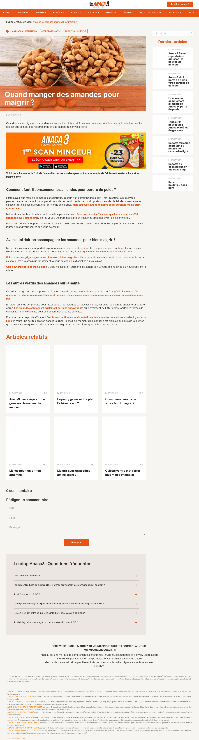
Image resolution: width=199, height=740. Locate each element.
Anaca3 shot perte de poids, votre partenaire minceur (178, 81)
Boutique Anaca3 (180, 4)
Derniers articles (172, 42)
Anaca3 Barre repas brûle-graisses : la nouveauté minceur (27, 401)
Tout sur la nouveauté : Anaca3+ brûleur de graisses (179, 126)
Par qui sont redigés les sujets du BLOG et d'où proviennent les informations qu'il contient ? (59, 583)
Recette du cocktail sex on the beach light (177, 167)
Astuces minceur (51, 31)
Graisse (110, 13)
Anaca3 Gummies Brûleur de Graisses (25, 705)
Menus (127, 13)
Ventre (75, 13)
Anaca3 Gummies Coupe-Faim (20, 710)
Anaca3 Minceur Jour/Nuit (20, 715)
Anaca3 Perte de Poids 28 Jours (22, 728)
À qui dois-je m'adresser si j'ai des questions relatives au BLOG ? (46, 620)
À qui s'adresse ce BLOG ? (27, 592)
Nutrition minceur (75, 31)
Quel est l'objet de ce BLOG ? (28, 574)
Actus (5, 13)
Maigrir (40, 13)
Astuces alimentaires (24, 31)
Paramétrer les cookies (16, 736)
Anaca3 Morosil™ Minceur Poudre (23, 726)
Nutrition (174, 13)
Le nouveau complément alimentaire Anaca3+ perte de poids (177, 104)
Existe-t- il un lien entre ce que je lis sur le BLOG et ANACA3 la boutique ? (49, 611)
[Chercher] (190, 33)
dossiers (22, 13)
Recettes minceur (150, 13)
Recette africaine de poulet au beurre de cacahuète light (179, 147)
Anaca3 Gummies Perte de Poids (23, 700)
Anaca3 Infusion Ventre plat (21, 694)
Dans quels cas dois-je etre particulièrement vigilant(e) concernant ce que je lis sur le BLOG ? (60, 602)
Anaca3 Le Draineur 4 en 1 (19, 689)
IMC (190, 13)
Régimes (57, 13)
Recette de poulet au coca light (177, 185)
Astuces (92, 13)
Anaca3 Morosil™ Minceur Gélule (23, 720)
